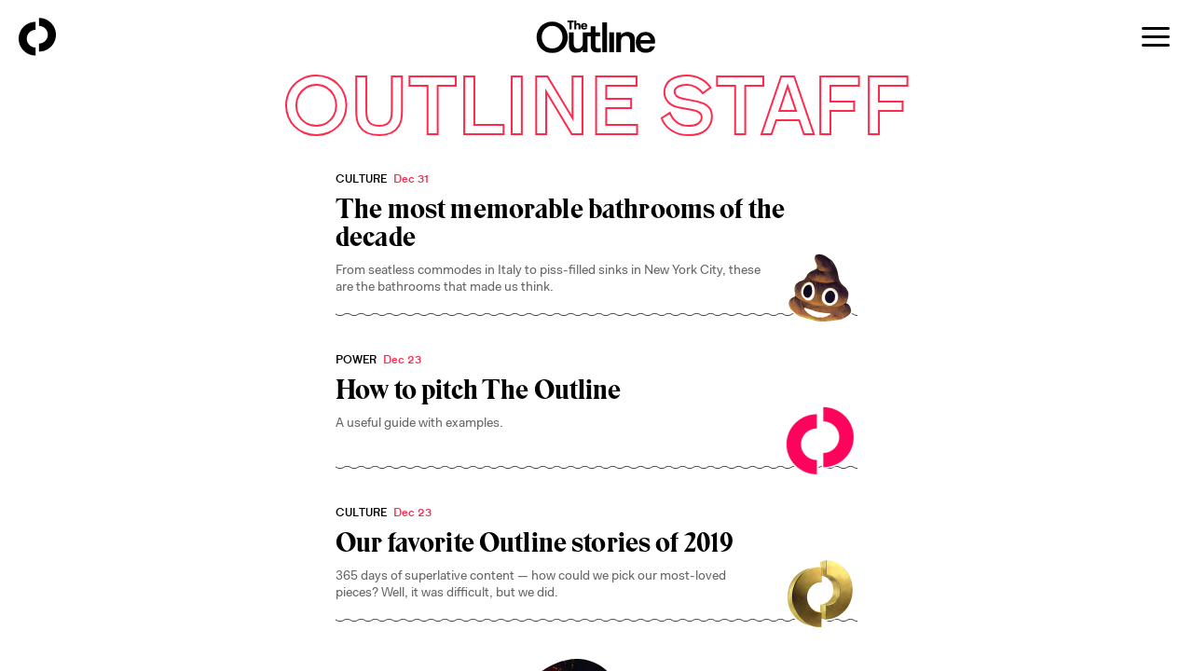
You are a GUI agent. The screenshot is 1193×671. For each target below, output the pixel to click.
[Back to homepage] (37, 37)
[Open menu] (1155, 37)
